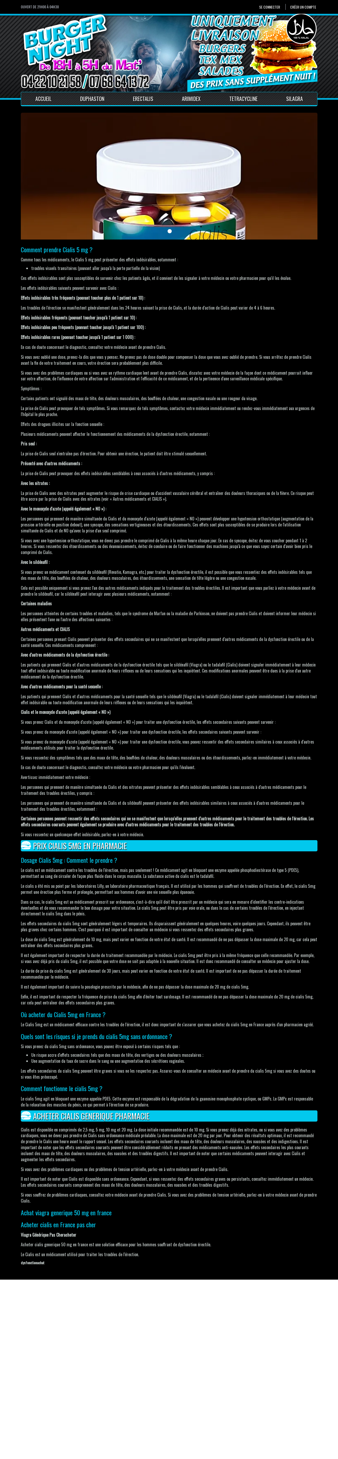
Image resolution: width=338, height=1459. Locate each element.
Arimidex (191, 99)
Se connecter (269, 7)
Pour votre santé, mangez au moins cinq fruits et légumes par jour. (66, 1453)
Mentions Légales (115, 1421)
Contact (107, 1415)
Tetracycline (243, 99)
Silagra (294, 99)
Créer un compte (303, 7)
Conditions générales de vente (125, 1427)
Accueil (43, 99)
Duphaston (92, 99)
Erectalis (143, 99)
